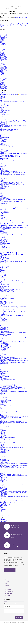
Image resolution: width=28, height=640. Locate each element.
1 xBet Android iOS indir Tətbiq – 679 (7, 146)
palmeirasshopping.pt (4, 486)
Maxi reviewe (2, 352)
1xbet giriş (2, 330)
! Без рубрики (3, 451)
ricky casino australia (4, 205)
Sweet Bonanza (3, 473)
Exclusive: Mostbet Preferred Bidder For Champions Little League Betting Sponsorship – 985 (13, 338)
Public (1, 196)
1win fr (1, 238)
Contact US (16, 8)
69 (0, 167)
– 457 (1, 200)
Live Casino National (4, 515)
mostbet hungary (3, 151)
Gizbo (1, 161)
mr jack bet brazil (3, 498)
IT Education (2, 242)
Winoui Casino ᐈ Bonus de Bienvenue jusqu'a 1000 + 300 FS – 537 (14, 360)
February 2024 (3, 55)
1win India (2, 310)
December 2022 (3, 67)
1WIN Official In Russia (5, 284)
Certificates (8, 589)
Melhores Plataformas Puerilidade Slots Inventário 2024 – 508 (12, 311)
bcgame (1, 268)
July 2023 (2, 61)
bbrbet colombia (3, 233)
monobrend (2, 456)
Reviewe (2, 512)
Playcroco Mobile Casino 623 (6, 346)
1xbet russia (2, 206)
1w (0, 157)
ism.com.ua (2, 457)
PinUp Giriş (2, 193)
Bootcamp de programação (5, 359)
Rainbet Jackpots (3, 488)
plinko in (1, 340)
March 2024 (2, 54)
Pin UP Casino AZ (3, 123)
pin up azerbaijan (3, 335)
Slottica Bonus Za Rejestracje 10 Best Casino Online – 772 (12, 341)
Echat (1, 325)
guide (1, 214)
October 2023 (3, 58)
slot (0, 127)
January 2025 (3, 45)
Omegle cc (2, 272)
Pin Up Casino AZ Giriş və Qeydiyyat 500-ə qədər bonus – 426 (13, 358)
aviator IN (2, 499)
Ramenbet (2, 287)
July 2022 (2, 72)
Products (19, 6)
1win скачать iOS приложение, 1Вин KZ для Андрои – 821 (12, 120)
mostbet (1, 324)
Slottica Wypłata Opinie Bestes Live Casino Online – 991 (11, 235)
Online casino (3, 141)
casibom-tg (2, 244)
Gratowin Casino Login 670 (5, 186)
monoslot (2, 113)
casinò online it (3, 149)
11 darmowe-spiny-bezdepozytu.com (7, 220)
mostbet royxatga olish (4, 331)
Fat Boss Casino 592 (4, 265)
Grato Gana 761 (3, 321)
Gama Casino (3, 418)
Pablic (1, 143)
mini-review (2, 246)
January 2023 (3, 66)
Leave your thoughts (23, 17)
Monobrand (2, 320)
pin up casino (2, 148)
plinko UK (2, 444)
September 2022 (3, 70)
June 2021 (2, 81)
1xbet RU (2, 428)
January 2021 (3, 85)
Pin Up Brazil (2, 365)
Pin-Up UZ (2, 168)
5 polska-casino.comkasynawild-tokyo (7, 379)
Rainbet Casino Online (4, 329)
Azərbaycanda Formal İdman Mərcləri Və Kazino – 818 (11, 147)
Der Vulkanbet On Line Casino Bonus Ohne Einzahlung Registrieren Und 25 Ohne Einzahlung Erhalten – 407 (14, 466)
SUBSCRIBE (19, 617)
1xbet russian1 (3, 312)
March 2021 (2, 83)
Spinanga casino (3, 355)
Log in (1, 518)
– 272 (1, 98)
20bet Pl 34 (2, 318)
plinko (1, 128)
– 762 (1, 316)
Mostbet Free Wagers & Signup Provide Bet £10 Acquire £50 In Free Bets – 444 (13, 235)
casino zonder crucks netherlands (7, 291)
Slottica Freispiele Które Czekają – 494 (8, 396)
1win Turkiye (2, 96)
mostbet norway (3, 139)
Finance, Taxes (3, 301)
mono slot (2, 164)
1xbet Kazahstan (3, 489)
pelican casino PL (3, 449)
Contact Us (7, 595)
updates (1, 163)
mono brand (2, 455)
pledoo (1, 218)
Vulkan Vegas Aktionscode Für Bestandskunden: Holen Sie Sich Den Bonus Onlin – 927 (13, 279)
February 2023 (3, 65)
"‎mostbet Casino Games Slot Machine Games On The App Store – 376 (13, 154)
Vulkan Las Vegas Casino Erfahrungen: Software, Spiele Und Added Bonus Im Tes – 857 (14, 223)
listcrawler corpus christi (5, 243)
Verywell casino (3, 435)
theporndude (2, 375)
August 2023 (2, 60)
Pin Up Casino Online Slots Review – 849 (8, 357)
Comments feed (3, 520)
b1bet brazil (2, 432)
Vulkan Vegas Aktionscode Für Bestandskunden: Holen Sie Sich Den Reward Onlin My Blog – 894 (13, 228)
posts (1, 483)
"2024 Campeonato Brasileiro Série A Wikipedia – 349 (11, 182)
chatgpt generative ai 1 (4, 426)
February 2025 (3, 44)
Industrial (2, 277)
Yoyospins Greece (3, 249)
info (1, 191)
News (1, 256)
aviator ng (2, 181)
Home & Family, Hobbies (5, 219)
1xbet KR (2, 99)
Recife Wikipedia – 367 (4, 286)
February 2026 (3, 32)
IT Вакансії (2, 134)
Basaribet (2, 231)
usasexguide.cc (3, 297)
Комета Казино (3, 257)
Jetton (1, 108)
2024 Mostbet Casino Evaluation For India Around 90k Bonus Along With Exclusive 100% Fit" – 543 (14, 497)
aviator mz (2, 370)
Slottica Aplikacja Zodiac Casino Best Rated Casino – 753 (12, 421)
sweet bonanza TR (4, 150)
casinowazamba (3, 194)
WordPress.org (3, 521)
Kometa (1, 507)
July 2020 (2, 89)
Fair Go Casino (3, 366)
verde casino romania (4, 398)
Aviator (1, 446)
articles (1, 455)
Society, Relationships (4, 376)
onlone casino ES (3, 399)
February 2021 (3, 84)
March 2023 (2, 64)
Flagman (2, 135)
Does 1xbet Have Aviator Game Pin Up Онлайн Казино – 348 (12, 263)
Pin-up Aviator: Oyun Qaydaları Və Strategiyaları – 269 (11, 201)
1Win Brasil (2, 92)
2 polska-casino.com (4, 353)
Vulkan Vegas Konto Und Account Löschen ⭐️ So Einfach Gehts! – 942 (13, 95)
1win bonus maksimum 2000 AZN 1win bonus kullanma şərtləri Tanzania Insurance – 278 (13, 251)
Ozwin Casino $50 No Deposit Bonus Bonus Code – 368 (11, 315)
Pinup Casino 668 (3, 240)
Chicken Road (3, 117)
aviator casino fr (3, 265)
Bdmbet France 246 (4, 371)
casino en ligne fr (3, 178)
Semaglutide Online (4, 380)
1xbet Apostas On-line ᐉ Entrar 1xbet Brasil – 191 (10, 386)
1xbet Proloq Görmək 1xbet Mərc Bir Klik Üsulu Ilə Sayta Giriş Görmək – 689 (12, 308)
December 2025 (3, 34)
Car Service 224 (3, 293)
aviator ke (2, 395)
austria (1, 111)
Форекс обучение (3, 136)
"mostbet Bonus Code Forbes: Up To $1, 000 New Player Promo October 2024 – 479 (13, 262)
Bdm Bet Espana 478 (4, 266)
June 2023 (2, 62)
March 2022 (2, 75)
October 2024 (3, 47)
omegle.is (2, 323)
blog (1, 510)
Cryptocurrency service (4, 452)
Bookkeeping (2, 188)
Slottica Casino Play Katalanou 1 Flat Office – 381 (10, 367)
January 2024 (3, 56)
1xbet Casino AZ (3, 338)
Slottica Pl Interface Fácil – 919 (6, 290)
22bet (1, 368)
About (12, 6)
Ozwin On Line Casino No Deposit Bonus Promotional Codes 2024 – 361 (13, 392)
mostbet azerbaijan (4, 462)
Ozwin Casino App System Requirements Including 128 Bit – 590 (13, 475)
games (1, 427)
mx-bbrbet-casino (3, 319)
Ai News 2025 (3, 354)
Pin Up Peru (2, 440)
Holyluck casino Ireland (5, 303)
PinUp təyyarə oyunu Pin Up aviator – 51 (8, 253)
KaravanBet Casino (4, 133)
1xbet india (2, 419)
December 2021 (3, 76)
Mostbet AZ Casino (4, 440)
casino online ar (3, 97)
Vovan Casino (3, 236)
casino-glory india (3, 187)
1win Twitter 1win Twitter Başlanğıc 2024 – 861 (9, 309)
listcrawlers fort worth (4, 137)
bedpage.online (3, 509)
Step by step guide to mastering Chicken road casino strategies (13, 22)
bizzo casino (2, 443)
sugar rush (2, 317)
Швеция (1, 259)
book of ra (2, 471)
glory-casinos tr (3, 152)
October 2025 (3, 36)
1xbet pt (1, 210)
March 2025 (2, 43)
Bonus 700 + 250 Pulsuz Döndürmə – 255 (8, 252)
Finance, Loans (3, 274)
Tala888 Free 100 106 (4, 267)
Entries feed (2, 519)
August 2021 (2, 79)
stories (1, 429)
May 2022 (2, 74)
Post (1, 271)
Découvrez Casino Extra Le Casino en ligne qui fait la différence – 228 (13, 283)
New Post (2, 423)
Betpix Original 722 (4, 373)
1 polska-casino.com (4, 327)
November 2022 (3, 68)
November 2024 (3, 47)
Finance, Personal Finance (5, 405)
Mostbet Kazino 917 (4, 348)
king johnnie (2, 495)
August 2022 (2, 71)
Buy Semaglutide (3, 248)
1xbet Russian (3, 224)
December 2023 (3, 57)
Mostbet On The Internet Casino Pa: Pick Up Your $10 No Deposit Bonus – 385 (13, 501)
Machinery (2, 169)
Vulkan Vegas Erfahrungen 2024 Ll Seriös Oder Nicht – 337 (12, 439)
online (1, 453)
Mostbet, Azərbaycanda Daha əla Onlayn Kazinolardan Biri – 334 (13, 491)
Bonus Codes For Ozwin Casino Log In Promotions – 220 (12, 184)
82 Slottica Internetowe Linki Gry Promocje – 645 (10, 155)
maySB (1, 213)
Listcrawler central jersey (5, 110)
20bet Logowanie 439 (4, 295)
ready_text (2, 458)
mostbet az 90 (3, 461)
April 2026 (2, 31)
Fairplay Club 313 (3, 241)
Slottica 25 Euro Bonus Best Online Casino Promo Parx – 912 (12, 396)
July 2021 (2, 80)
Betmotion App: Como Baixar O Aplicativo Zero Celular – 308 (12, 147)
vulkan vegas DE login (4, 145)
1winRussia (2, 438)
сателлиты (2, 433)
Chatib (1, 352)
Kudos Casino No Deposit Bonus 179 (7, 400)
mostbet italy (2, 185)
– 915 (1, 93)
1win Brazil (2, 361)
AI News (1, 159)
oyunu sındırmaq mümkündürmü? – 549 (8, 278)
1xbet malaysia (3, 503)
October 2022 (3, 69)
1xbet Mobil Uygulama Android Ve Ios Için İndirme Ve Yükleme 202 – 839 (13, 281)
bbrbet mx (2, 180)
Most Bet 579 (2, 237)
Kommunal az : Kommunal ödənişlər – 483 (8, 437)
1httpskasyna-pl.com (4, 114)
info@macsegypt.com (16, 546)
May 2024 (2, 52)
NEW (1, 377)
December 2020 (3, 86)
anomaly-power (3, 430)
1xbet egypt (2, 229)
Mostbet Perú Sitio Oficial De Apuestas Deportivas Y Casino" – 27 (13, 206)
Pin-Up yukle (2, 514)
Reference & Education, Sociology (7, 298)
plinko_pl (2, 288)
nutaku (1, 374)
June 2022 (2, 73)
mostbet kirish (3, 305)
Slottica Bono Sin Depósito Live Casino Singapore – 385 (11, 447)
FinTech (1, 506)
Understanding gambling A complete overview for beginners (12, 24)
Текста (1, 276)
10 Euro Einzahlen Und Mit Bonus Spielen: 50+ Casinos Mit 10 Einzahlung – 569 (13, 122)
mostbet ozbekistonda (4, 170)
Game (1, 191)
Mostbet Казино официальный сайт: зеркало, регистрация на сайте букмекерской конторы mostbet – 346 (13, 385)
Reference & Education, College (6, 302)
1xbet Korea (2, 313)
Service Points (8, 593)
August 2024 (2, 49)
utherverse (2, 454)
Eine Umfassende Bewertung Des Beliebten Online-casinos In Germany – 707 (12, 255)
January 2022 (3, 76)
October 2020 (3, 87)
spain (1, 408)
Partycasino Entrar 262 (4, 347)
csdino (1, 478)
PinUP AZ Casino (3, 415)
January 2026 (3, 33)
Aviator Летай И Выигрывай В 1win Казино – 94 (10, 289)
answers (1, 142)
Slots (1, 100)
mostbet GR (2, 351)
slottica (1, 264)
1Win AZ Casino (3, 494)
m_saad (16, 17)
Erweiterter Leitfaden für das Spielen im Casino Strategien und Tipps (13, 26)
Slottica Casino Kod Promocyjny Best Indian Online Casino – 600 (13, 422)
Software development (4, 212)
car (0, 407)
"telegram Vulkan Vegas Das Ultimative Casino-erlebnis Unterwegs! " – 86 (14, 464)
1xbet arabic (2, 162)
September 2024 (3, 48)
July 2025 (2, 39)
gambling (2, 431)
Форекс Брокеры (3, 107)
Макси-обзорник (3, 485)
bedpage (2, 482)
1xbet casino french (4, 211)
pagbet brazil (2, 490)
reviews (1, 190)
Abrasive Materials (4, 250)
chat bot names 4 (3, 275)
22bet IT (1, 364)
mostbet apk (2, 118)
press (1, 216)
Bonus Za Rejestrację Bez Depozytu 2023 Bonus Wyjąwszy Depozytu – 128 (12, 119)
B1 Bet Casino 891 (4, 294)
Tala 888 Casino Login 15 (5, 344)
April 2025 (2, 42)
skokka (1, 162)
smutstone (2, 403)
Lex (1, 189)
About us (7, 581)
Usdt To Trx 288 (3, 112)
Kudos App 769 (3, 209)
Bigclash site (2, 381)
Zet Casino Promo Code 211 (6, 292)
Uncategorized (3, 144)
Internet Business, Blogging (5, 247)
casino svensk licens (4, 165)
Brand (1, 138)
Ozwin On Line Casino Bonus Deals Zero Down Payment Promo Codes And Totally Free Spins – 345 (13, 442)
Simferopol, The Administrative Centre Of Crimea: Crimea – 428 (13, 103)
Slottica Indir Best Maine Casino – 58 (7, 502)
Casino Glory (2, 166)
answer (1, 195)
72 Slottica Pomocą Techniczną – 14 (7, 131)
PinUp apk (2, 436)
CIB (1, 300)
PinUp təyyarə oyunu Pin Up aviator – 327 (8, 171)
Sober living (2, 414)
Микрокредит (3, 328)
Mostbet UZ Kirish (3, 177)
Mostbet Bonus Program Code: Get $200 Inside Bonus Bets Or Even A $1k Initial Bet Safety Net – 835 (13, 102)
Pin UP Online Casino (4, 450)
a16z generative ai (4, 409)
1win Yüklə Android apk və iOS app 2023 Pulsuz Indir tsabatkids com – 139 (13, 333)
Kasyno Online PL (3, 124)
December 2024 (3, 46)
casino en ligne (3, 472)
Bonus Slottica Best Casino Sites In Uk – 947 (9, 207)
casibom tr (2, 448)
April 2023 (2, 63)
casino (1, 356)
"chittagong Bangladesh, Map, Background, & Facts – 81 (11, 474)
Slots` (1, 426)
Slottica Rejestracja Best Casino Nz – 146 (8, 104)
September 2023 (3, 59)
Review (1, 369)
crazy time (2, 394)
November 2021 (3, 77)
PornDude (2, 404)
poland (1, 514)
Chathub (2, 299)
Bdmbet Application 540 (5, 133)
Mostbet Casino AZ (4, 260)
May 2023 (2, 62)
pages (1, 109)
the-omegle (2, 350)
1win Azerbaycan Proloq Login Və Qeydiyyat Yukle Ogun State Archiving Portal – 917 (13, 173)
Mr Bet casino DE (3, 505)
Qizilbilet (2, 445)
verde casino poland (4, 104)
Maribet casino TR (3, 499)
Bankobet (2, 204)
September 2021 (3, 78)
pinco (1, 469)
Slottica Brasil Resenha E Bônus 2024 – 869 (9, 129)
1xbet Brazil (2, 304)
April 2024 (2, 53)
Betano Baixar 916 (4, 158)
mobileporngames (3, 296)
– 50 (1, 285)
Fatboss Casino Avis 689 (5, 504)
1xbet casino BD (3, 132)
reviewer (2, 294)
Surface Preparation (4, 197)
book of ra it (2, 479)
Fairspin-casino (3, 217)
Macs (13, 622)
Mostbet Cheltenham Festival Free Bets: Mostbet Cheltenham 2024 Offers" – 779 (14, 470)
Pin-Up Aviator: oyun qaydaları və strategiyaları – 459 (11, 411)
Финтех (1, 372)
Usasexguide (2, 270)
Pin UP (1, 476)
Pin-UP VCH (2, 487)
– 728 (1, 382)
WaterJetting (2, 221)
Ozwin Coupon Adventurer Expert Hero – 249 (9, 367)
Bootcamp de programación (5, 334)
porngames (2, 323)
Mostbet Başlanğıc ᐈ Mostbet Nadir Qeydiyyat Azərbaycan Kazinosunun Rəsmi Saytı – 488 (12, 468)
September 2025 (3, 37)
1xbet (1, 326)
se (0, 339)
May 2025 (2, 41)
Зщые (1, 511)
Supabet (1, 221)
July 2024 (2, 50)
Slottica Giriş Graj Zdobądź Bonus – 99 (8, 130)
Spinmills (2, 410)
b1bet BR (2, 425)
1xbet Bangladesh (3, 232)
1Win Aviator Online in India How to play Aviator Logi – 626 (12, 411)
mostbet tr (2, 336)
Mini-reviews (2, 192)
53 (0, 115)
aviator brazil (2, 393)
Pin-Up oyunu (3, 459)
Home (7, 6)
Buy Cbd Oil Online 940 (5, 397)
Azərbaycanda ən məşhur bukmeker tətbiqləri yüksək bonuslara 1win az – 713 (13, 307)
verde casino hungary (4, 258)
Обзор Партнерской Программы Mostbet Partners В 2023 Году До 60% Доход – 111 (14, 226)
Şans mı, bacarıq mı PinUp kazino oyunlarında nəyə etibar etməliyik (14, 23)
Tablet (1, 513)
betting (1, 508)
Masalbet (2, 179)
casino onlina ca (3, 203)
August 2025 (2, 38)
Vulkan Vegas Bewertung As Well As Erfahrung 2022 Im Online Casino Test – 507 (13, 493)
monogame (2, 484)
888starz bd (2, 424)
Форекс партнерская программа (7, 413)
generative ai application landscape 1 (7, 160)
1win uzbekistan (3, 390)
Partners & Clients (9, 591)
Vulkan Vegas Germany (5, 198)
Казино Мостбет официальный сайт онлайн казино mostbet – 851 (13, 383)
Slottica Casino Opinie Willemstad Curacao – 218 (10, 156)
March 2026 (2, 32)
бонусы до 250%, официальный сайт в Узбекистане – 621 (12, 199)
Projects (8, 8)
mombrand (2, 140)
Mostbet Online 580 (4, 239)
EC (0, 273)
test (1, 269)
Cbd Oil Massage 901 (4, 343)
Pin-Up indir (2, 434)
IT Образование (3, 480)
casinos (1, 230)
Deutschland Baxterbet (4, 460)
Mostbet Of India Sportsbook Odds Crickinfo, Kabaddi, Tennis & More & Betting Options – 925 (13, 126)
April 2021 (2, 82)
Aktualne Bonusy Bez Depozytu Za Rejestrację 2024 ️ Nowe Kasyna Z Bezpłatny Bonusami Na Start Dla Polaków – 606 (14, 417)
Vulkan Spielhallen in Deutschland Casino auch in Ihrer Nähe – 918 (14, 412)
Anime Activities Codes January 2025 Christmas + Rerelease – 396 (14, 208)
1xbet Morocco (3, 342)
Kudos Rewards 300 (4, 401)
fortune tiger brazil (3, 314)
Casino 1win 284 (3, 402)
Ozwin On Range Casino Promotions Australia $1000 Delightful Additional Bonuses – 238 (13, 363)
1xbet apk (2, 91)
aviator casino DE (3, 477)
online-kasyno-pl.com (4, 378)
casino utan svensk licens (5, 105)
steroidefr (2, 481)
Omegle (1, 322)
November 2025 (3, 35)
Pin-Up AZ (2, 116)
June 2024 (2, 51)
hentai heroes (3, 349)
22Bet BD (2, 420)
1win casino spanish (4, 345)
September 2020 (3, 88)
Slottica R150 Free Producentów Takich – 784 (9, 183)
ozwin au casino (3, 106)
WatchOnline (2, 215)
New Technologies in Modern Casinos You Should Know (11, 22)
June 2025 (2, 40)
